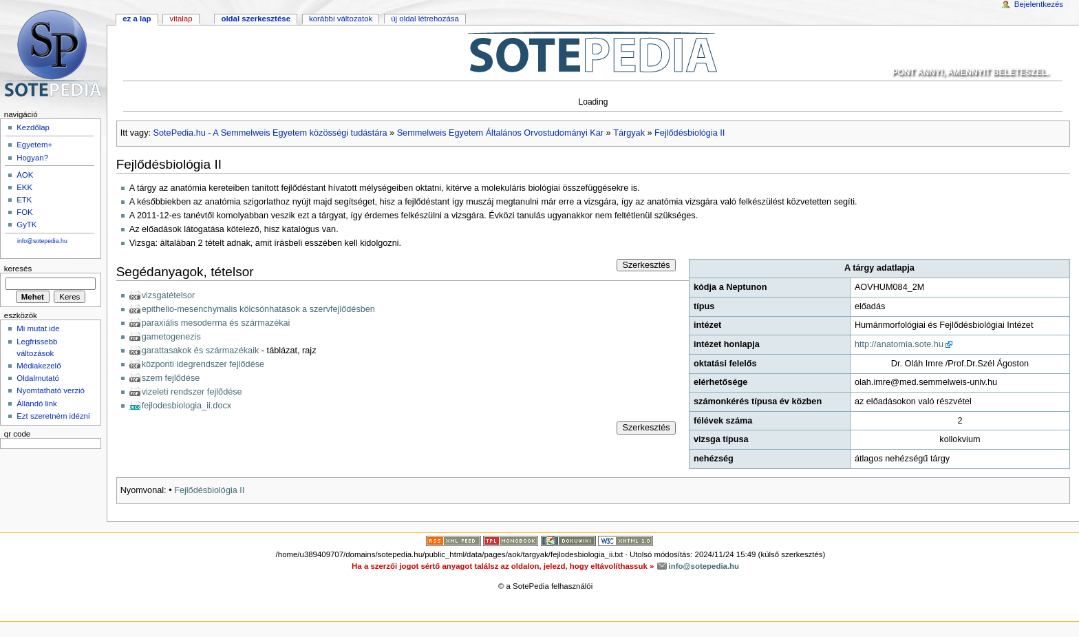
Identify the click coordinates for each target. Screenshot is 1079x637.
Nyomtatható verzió (51, 390)
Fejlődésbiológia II (689, 133)
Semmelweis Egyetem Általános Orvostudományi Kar (500, 133)
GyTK (26, 224)
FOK (25, 212)
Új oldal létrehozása (425, 18)
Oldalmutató (38, 378)
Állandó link (37, 403)
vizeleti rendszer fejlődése (192, 392)
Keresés (18, 268)
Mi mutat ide (38, 328)
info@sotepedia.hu (42, 241)
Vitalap (180, 18)
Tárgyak (629, 133)
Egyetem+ (34, 144)
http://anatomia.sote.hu (899, 344)
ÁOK (25, 175)
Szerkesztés (646, 265)
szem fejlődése (171, 378)
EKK (24, 187)
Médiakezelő (39, 366)
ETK (24, 200)
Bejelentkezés (1038, 4)
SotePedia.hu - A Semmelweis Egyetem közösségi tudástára (270, 133)
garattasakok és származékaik (200, 350)
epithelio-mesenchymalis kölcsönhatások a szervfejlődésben (258, 309)
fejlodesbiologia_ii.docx (187, 405)
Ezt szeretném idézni (53, 416)
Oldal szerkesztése (255, 18)
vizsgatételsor (168, 295)
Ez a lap (136, 18)
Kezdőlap (33, 127)
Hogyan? (32, 158)
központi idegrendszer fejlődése (203, 364)
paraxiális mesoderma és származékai (216, 323)
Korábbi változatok (340, 18)
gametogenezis (171, 337)
